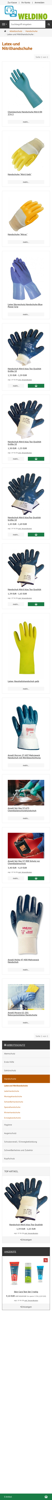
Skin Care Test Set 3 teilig (26, 1291)
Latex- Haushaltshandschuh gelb (23, 681)
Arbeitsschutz (16, 1045)
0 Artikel (8, 1496)
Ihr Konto (25, 2)
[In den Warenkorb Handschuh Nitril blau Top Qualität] (36, 604)
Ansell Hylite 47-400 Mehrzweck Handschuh (23, 961)
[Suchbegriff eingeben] (27, 24)
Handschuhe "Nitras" (17, 234)
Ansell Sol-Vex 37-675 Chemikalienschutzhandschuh (22, 809)
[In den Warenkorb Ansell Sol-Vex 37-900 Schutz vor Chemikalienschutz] (36, 878)
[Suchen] (49, 24)
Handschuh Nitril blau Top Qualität (24, 589)
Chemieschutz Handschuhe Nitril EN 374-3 (25, 113)
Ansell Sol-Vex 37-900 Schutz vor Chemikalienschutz (24, 862)
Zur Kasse (12, 2)
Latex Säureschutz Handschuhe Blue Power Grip (25, 305)
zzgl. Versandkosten (25, 380)
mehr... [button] (26, 121)
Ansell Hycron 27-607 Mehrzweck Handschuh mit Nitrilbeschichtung (24, 756)
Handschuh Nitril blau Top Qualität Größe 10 (24, 370)
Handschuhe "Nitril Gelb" (19, 174)
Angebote (10, 1251)
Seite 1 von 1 (42, 57)
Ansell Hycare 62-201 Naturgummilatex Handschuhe (22, 1014)
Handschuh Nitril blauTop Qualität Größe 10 (24, 518)
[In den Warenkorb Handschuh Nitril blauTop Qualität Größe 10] (36, 534)
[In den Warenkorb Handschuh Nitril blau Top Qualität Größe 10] (36, 386)
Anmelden (39, 2)
